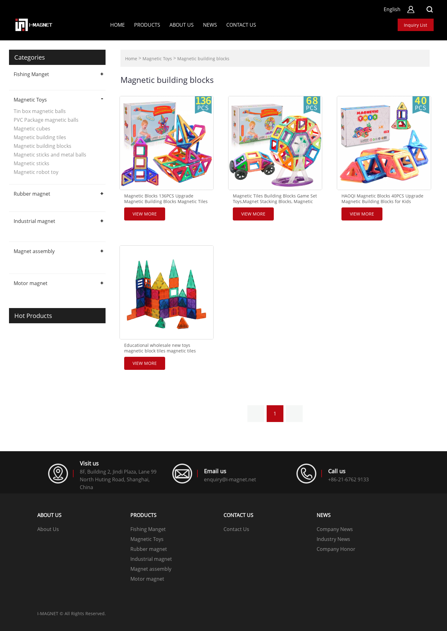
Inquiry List (415, 25)
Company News (335, 529)
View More (145, 214)
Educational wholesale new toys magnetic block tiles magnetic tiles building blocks (160, 351)
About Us (181, 24)
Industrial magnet (34, 221)
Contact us (241, 24)
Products (147, 24)
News (210, 24)
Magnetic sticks (31, 163)
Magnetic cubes (32, 128)
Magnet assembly (34, 251)
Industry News (333, 539)
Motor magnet (30, 283)
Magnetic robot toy (36, 172)
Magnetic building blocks (42, 146)
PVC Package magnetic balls (46, 119)
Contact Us (236, 529)
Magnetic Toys (30, 99)
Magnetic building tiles (40, 137)
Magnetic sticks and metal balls (50, 154)
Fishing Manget (31, 74)
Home (117, 24)
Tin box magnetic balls (40, 111)
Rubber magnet (32, 193)
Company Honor (336, 549)
